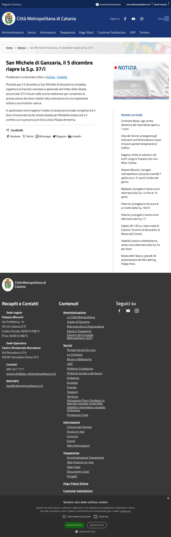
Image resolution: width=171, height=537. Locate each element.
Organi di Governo (78, 321)
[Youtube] (127, 18)
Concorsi (72, 436)
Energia (71, 387)
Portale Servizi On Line (81, 350)
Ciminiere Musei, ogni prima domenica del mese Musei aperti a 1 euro (140, 125)
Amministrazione (74, 312)
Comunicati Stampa (79, 427)
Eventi (71, 441)
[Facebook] (118, 18)
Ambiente (73, 378)
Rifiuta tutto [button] (97, 525)
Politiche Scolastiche (80, 368)
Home (9, 48)
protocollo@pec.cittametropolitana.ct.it (31, 374)
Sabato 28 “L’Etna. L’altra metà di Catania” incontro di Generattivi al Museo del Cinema (140, 230)
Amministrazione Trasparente (85, 457)
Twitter (28, 136)
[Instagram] (135, 18)
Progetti (72, 476)
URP (70, 364)
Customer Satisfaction (78, 491)
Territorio (72, 396)
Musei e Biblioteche (79, 359)
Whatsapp (43, 136)
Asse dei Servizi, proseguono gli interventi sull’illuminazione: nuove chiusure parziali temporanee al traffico (141, 142)
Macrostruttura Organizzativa (85, 326)
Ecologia (72, 382)
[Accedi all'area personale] (108, 4)
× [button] (168, 498)
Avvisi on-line (75, 431)
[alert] (85, 516)
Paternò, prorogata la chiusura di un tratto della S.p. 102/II (139, 206)
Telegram (59, 136)
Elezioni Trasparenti (79, 331)
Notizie (22, 48)
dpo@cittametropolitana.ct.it (24, 386)
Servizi (67, 345)
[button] (79, 516)
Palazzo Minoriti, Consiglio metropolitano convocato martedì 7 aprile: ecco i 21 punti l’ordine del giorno (141, 176)
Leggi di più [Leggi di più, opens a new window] (125, 511)
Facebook (13, 136)
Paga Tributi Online (75, 483)
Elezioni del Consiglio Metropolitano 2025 (80, 337)
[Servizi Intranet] (160, 4)
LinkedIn (74, 136)
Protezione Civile (77, 415)
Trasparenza (71, 453)
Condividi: (14, 130)
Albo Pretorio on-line (80, 462)
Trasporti (72, 392)
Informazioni (71, 422)
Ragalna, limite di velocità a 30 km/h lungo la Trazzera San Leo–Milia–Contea (140, 159)
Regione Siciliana (11, 4)
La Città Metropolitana (81, 317)
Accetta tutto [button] (74, 525)
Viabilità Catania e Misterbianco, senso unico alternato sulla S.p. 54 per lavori (140, 245)
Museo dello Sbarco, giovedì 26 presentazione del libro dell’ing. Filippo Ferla (138, 260)
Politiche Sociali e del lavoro (84, 373)
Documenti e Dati (78, 471)
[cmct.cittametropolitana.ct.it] (138, 4)
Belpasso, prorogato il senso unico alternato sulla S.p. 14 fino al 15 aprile (140, 193)
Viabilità (62, 77)
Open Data (73, 467)
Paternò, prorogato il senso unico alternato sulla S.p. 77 (140, 217)
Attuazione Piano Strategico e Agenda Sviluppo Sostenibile (86, 402)
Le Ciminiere (74, 354)
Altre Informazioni (78, 445)
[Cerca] (165, 18)
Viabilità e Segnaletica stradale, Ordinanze (86, 409)
